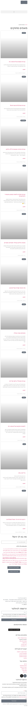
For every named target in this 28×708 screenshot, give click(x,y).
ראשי (26, 24)
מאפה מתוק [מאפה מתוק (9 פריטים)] (5, 552)
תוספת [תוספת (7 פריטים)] (10, 564)
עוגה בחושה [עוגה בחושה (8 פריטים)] (10, 560)
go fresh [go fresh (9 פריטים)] (25, 548)
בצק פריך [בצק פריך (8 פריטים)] (6, 548)
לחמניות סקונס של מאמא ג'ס (16, 426)
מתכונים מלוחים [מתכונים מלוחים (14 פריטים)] (20, 558)
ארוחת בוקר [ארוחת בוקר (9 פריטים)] (21, 548)
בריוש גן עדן (21, 473)
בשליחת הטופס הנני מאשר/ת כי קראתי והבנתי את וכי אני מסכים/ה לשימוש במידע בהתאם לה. (14, 616)
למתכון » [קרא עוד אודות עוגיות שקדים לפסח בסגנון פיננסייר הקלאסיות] (23, 206)
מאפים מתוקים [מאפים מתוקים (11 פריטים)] (23, 554)
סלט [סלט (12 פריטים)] (26, 560)
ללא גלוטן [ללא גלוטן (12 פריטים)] (7, 550)
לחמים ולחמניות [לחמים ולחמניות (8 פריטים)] (15, 550)
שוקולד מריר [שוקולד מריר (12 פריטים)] (14, 564)
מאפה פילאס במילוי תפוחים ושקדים (14, 242)
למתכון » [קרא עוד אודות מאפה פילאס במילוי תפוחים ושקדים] (23, 251)
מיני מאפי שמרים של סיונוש (17, 288)
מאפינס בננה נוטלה (19, 333)
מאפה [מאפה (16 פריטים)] (19, 552)
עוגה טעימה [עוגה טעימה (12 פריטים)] (5, 560)
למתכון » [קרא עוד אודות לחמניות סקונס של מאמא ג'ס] (23, 436)
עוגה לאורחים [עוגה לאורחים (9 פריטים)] (24, 562)
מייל (26, 690)
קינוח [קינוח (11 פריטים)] (22, 564)
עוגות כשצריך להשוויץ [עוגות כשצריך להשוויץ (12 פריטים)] (7, 562)
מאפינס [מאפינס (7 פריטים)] (19, 554)
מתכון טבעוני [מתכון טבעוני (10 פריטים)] (4, 554)
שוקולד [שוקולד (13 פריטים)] (19, 564)
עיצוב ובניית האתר (23, 704)
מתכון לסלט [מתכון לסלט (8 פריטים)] (18, 555)
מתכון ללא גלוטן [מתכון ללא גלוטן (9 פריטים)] (24, 555)
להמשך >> (24, 604)
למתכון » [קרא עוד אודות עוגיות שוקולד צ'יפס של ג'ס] (23, 390)
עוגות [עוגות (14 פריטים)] (13, 562)
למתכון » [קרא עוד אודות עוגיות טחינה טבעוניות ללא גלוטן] (23, 158)
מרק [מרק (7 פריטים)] (8, 554)
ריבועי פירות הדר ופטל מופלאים (15, 519)
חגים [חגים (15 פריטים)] (25, 550)
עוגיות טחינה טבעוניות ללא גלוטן (15, 149)
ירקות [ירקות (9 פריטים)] (19, 550)
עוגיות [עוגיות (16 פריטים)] (25, 564)
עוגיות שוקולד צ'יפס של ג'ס (17, 381)
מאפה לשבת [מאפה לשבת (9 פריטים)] (15, 552)
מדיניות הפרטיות (23, 616)
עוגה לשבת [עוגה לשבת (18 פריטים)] (18, 562)
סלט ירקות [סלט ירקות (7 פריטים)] (18, 560)
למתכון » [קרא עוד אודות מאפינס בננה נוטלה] (23, 345)
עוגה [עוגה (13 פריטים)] (13, 560)
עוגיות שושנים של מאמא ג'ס (17, 61)
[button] (14, 11)
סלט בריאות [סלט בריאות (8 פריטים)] (22, 560)
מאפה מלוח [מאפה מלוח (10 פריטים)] (10, 552)
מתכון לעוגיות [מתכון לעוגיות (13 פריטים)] (12, 555)
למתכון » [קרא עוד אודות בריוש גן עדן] (23, 483)
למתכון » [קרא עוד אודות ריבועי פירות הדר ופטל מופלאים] (23, 528)
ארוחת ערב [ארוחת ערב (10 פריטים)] (16, 548)
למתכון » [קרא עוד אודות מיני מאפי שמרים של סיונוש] (23, 297)
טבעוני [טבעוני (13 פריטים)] (22, 550)
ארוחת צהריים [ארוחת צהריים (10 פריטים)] (11, 548)
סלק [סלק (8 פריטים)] (16, 560)
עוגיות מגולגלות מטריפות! (17, 105)
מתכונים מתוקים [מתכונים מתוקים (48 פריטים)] (9, 558)
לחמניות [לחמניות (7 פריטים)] (11, 550)
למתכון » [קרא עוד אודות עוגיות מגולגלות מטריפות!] (23, 113)
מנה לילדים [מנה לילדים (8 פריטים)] (16, 554)
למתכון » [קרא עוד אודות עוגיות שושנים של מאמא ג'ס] (23, 69)
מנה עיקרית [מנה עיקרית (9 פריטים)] (11, 554)
